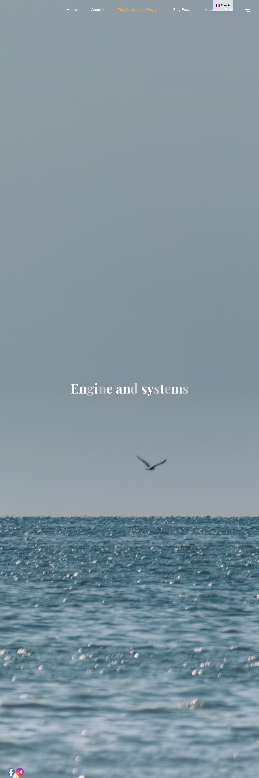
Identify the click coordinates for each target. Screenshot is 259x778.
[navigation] (223, 5)
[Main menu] (246, 10)
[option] (223, 5)
